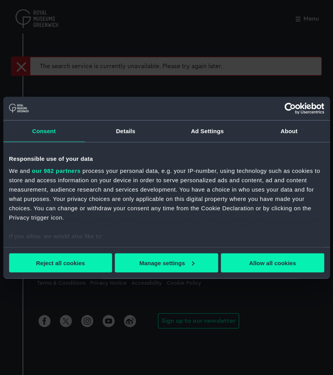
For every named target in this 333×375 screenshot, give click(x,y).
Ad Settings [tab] (207, 130)
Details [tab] (125, 130)
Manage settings (166, 262)
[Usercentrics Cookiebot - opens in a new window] (290, 108)
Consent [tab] (44, 130)
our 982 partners (56, 170)
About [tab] (289, 130)
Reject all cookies (60, 262)
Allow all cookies (272, 262)
